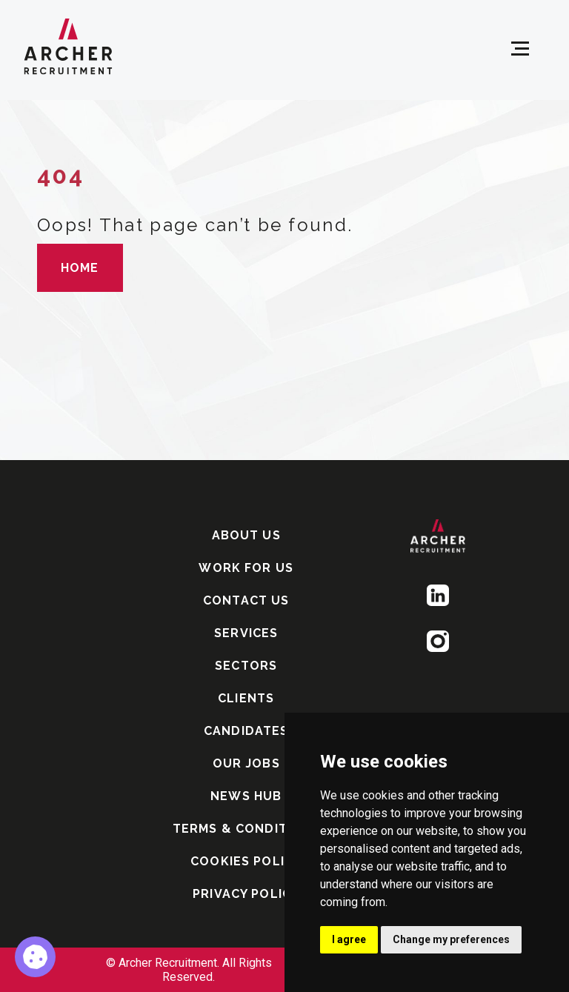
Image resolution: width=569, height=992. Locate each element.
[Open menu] (520, 49)
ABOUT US (246, 535)
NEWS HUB (246, 796)
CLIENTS (246, 698)
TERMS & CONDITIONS (246, 829)
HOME (80, 268)
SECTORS (246, 666)
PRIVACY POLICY (246, 894)
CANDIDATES (246, 731)
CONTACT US (246, 600)
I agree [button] (349, 939)
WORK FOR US (246, 568)
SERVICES (246, 633)
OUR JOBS (246, 763)
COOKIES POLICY (246, 861)
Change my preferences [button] (451, 939)
